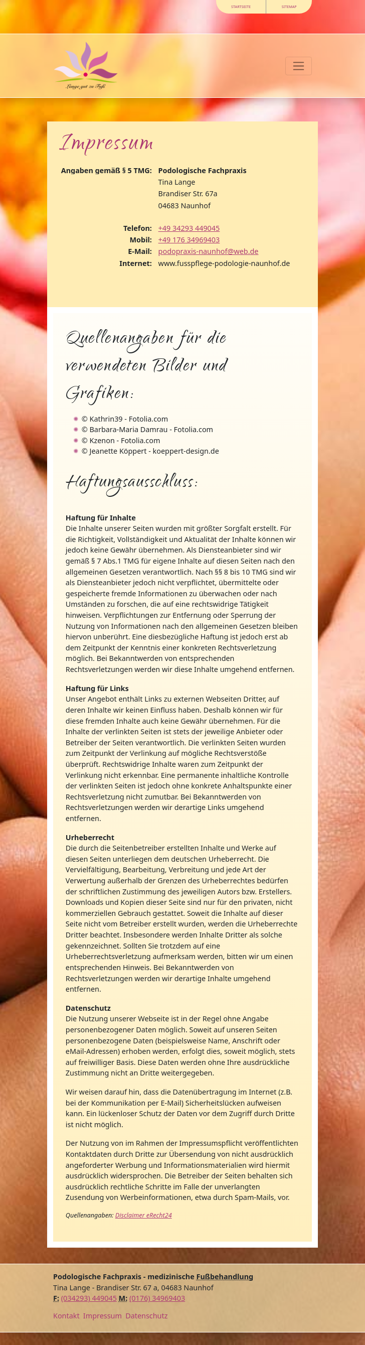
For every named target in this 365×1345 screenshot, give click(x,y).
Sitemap (289, 6)
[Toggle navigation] (298, 66)
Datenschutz (146, 1315)
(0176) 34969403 (157, 1298)
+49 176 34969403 (189, 239)
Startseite (241, 6)
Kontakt (66, 1315)
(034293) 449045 (89, 1298)
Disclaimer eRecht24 (143, 1215)
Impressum (102, 1315)
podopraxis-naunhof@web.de (208, 251)
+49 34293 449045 (189, 228)
